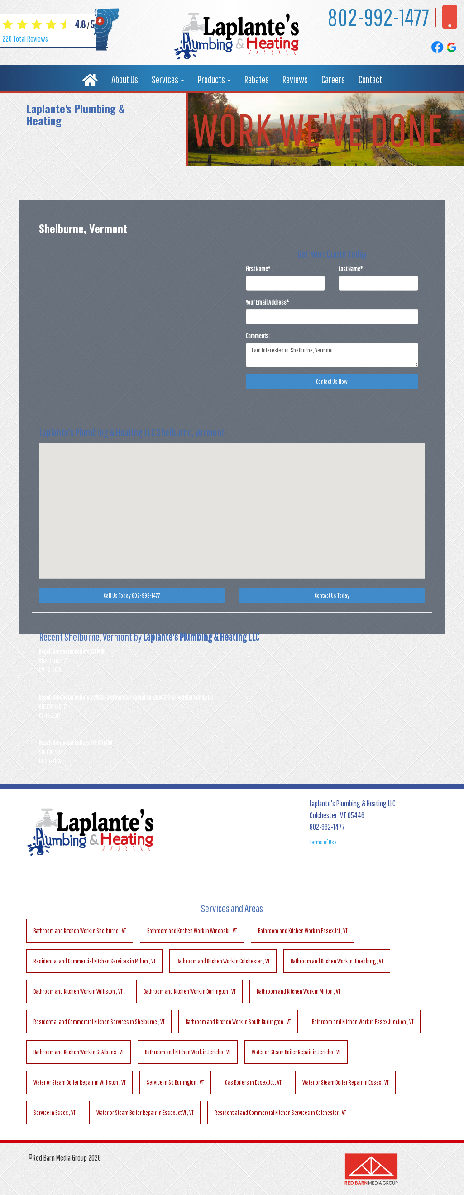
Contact (370, 79)
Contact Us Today (332, 595)
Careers (333, 79)
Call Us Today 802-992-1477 (132, 595)
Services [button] (168, 79)
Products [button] (214, 79)
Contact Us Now (332, 381)
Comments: (258, 335)
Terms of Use (323, 842)
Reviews (295, 79)
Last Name (351, 268)
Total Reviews (25, 38)
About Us (124, 79)
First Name (258, 268)
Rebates (256, 79)
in (79, 930)
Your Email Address (267, 302)
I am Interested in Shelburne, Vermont (332, 355)
